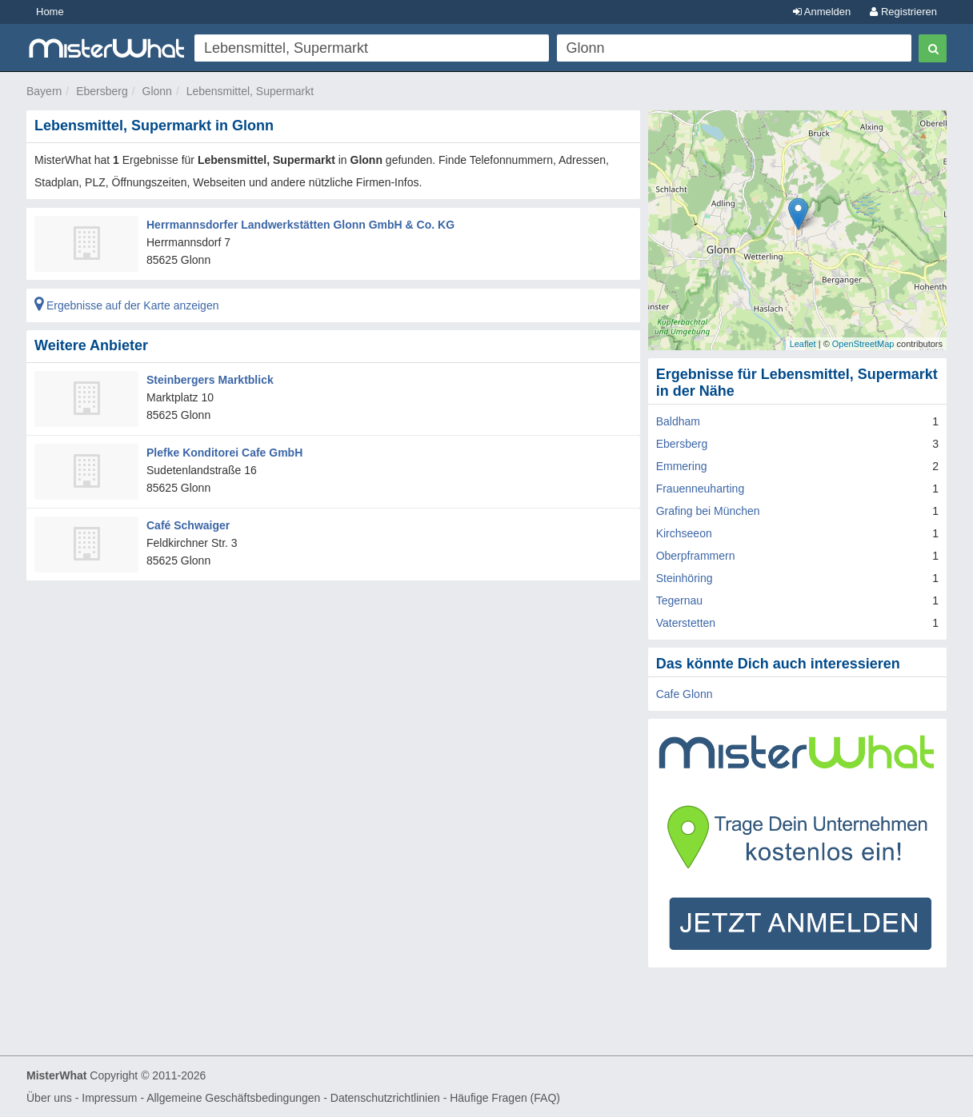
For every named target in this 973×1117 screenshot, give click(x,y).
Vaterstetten (685, 622)
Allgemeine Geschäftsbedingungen (233, 1097)
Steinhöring (684, 578)
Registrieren (903, 12)
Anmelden (822, 12)
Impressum (109, 1097)
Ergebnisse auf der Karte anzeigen (126, 305)
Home (50, 12)
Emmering (681, 466)
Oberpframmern (695, 555)
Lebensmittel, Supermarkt (250, 91)
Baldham (678, 421)
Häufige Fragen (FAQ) (505, 1097)
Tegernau (679, 600)
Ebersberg (102, 91)
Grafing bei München (708, 511)
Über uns (49, 1097)
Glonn (157, 91)
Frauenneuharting (700, 488)
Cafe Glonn (684, 694)
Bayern (44, 91)
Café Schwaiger (188, 525)
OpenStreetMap (863, 344)
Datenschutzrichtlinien (385, 1097)
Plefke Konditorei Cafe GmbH (224, 452)
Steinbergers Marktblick (210, 379)
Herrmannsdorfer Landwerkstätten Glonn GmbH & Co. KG (300, 224)
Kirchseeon (684, 533)
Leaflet (803, 344)
